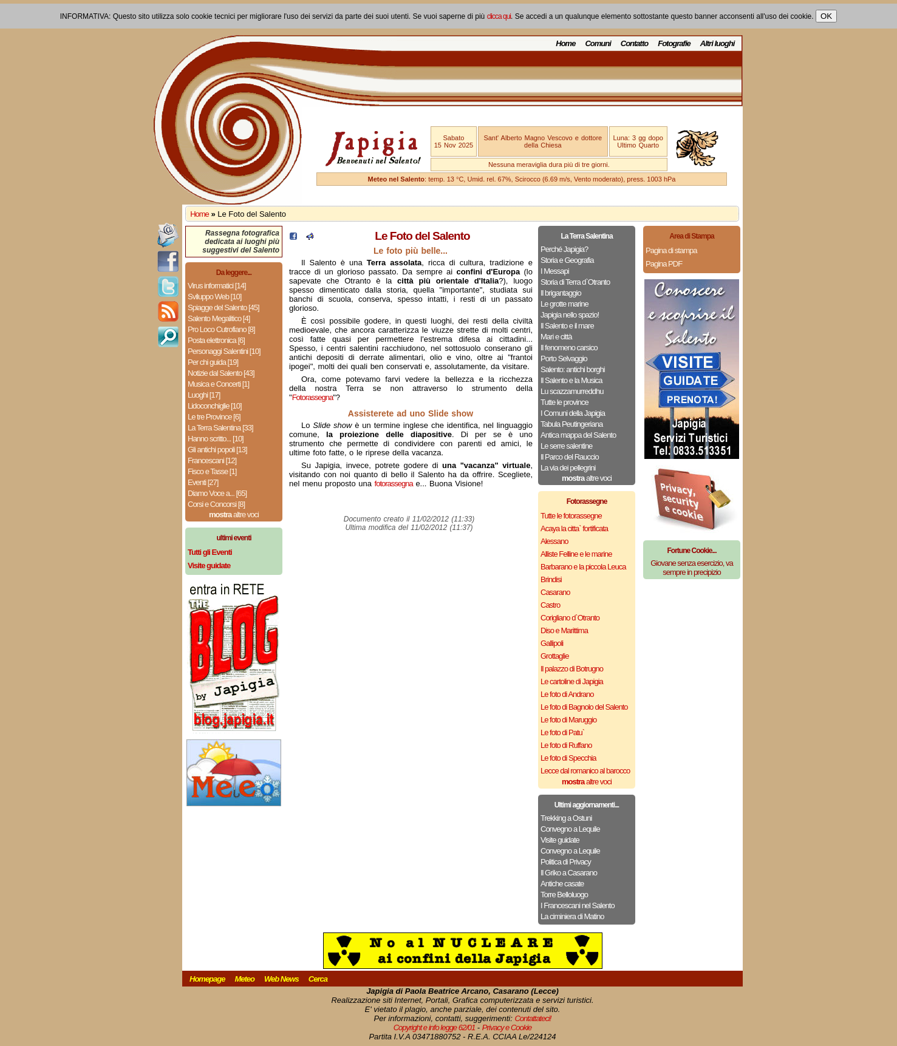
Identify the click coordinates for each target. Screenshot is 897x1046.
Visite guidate (560, 839)
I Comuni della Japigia (573, 413)
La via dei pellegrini (568, 467)
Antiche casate (562, 883)
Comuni (597, 43)
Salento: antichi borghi (573, 369)
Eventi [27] (203, 482)
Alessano (554, 541)
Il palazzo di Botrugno (572, 668)
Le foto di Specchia (568, 757)
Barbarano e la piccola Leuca (583, 566)
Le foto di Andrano (567, 694)
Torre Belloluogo (564, 894)
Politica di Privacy (566, 861)
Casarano (555, 592)
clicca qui (499, 16)
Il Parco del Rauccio (570, 456)
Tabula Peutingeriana (571, 424)
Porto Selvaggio (564, 358)
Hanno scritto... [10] (216, 438)
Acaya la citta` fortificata (574, 528)
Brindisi (551, 579)
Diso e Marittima (564, 630)
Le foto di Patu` (562, 732)
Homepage (207, 978)
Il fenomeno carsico (569, 347)
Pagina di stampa (671, 250)
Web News (281, 978)
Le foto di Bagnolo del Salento (584, 706)
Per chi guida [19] (213, 362)
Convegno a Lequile (570, 829)
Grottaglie (554, 656)
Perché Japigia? (564, 249)
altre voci (234, 514)
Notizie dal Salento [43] (221, 373)
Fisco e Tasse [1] (212, 471)
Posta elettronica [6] (216, 340)
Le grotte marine (564, 303)
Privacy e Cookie (507, 1027)
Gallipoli (552, 643)
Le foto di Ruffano (566, 745)
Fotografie (674, 43)
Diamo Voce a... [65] (217, 493)
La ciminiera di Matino (572, 916)
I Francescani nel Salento (578, 905)
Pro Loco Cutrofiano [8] (221, 329)
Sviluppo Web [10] (214, 296)
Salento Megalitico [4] (219, 318)
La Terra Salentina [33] (220, 427)
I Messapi (555, 271)
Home (565, 43)
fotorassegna (394, 483)
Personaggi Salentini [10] (224, 351)
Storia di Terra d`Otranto (575, 282)
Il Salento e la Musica (571, 380)
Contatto (634, 43)
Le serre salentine (566, 445)
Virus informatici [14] (217, 285)
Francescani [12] (212, 460)
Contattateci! (532, 1018)
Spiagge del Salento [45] (223, 307)
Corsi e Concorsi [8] (216, 504)
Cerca (318, 978)
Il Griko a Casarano (569, 872)
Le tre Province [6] (214, 416)
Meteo (244, 978)
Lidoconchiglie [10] (215, 405)
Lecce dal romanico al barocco (585, 770)
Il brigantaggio (561, 292)
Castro (550, 605)
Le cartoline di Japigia (572, 681)
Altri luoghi (717, 43)
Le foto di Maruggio (568, 719)
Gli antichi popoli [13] (217, 449)
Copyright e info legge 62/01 (435, 1027)
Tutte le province (564, 402)
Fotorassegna (312, 397)
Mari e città (556, 336)
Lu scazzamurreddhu (572, 391)
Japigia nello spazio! (570, 314)
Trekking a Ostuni (566, 818)
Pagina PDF (664, 263)
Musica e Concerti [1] (218, 384)
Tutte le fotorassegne (571, 515)
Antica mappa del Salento (578, 435)
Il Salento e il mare (567, 325)
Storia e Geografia (567, 260)
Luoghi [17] (204, 394)
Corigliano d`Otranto (570, 617)
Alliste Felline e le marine (576, 554)
